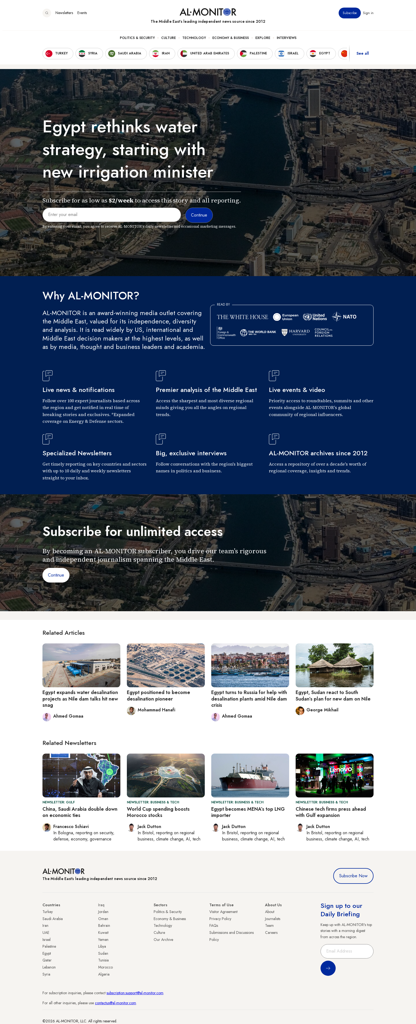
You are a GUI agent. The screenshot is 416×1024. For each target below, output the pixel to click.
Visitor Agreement (223, 911)
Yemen (103, 939)
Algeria (104, 974)
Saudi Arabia (52, 918)
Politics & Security (137, 40)
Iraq (101, 905)
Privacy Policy (220, 918)
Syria (46, 974)
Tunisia (103, 960)
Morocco (105, 967)
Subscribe (350, 16)
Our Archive (163, 939)
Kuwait (103, 932)
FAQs (213, 925)
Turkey (47, 911)
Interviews (286, 40)
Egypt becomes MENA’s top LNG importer (248, 812)
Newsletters (64, 16)
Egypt (46, 953)
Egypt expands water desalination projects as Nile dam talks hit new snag (80, 699)
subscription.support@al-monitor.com (135, 993)
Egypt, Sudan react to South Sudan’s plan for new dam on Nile (333, 695)
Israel (46, 939)
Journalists (272, 918)
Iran (45, 925)
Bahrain (104, 925)
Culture (168, 40)
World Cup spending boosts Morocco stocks (158, 812)
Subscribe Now (353, 876)
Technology (194, 40)
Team (269, 925)
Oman (103, 918)
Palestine (49, 946)
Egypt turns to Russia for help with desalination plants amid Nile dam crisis (249, 699)
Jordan (103, 911)
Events (82, 16)
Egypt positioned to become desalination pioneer (158, 695)
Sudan (103, 953)
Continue (56, 575)
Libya (102, 946)
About (269, 911)
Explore (262, 40)
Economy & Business (230, 40)
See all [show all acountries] (362, 56)
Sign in (368, 16)
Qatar (47, 960)
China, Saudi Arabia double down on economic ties (79, 812)
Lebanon (49, 967)
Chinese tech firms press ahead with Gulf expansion (331, 812)
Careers (271, 932)
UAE (45, 932)
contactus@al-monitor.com (115, 1003)
